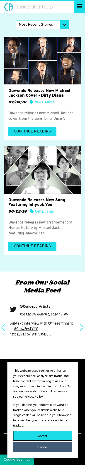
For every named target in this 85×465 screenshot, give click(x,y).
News (38, 102)
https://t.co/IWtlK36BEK (30, 334)
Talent (49, 102)
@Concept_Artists (35, 307)
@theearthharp (60, 323)
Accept (42, 436)
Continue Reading (32, 131)
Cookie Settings (17, 459)
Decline (42, 447)
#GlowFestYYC (26, 329)
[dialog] (42, 410)
